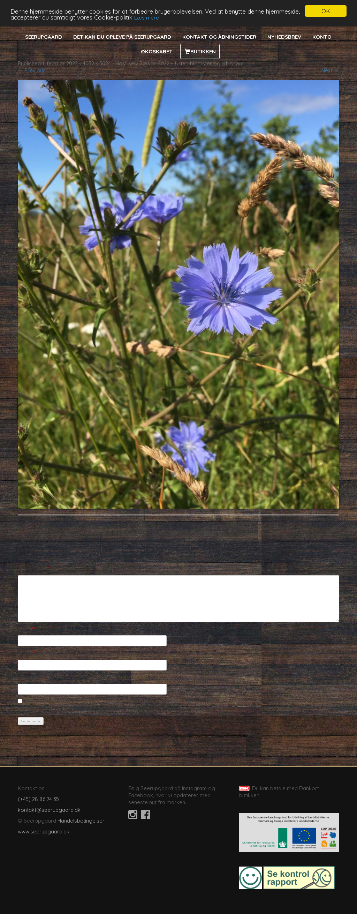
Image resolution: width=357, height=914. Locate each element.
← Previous (32, 70)
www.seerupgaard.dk (43, 831)
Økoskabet (157, 51)
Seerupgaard (43, 36)
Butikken (203, 51)
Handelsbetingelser (81, 820)
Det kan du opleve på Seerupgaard (122, 36)
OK (325, 11)
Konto (322, 36)
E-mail (27, 653)
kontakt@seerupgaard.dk (49, 810)
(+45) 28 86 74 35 (38, 799)
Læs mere (146, 17)
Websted (29, 677)
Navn (25, 629)
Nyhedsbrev (284, 36)
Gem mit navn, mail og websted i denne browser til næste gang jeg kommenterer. (116, 709)
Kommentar (34, 568)
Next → (330, 70)
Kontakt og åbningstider (219, 36)
